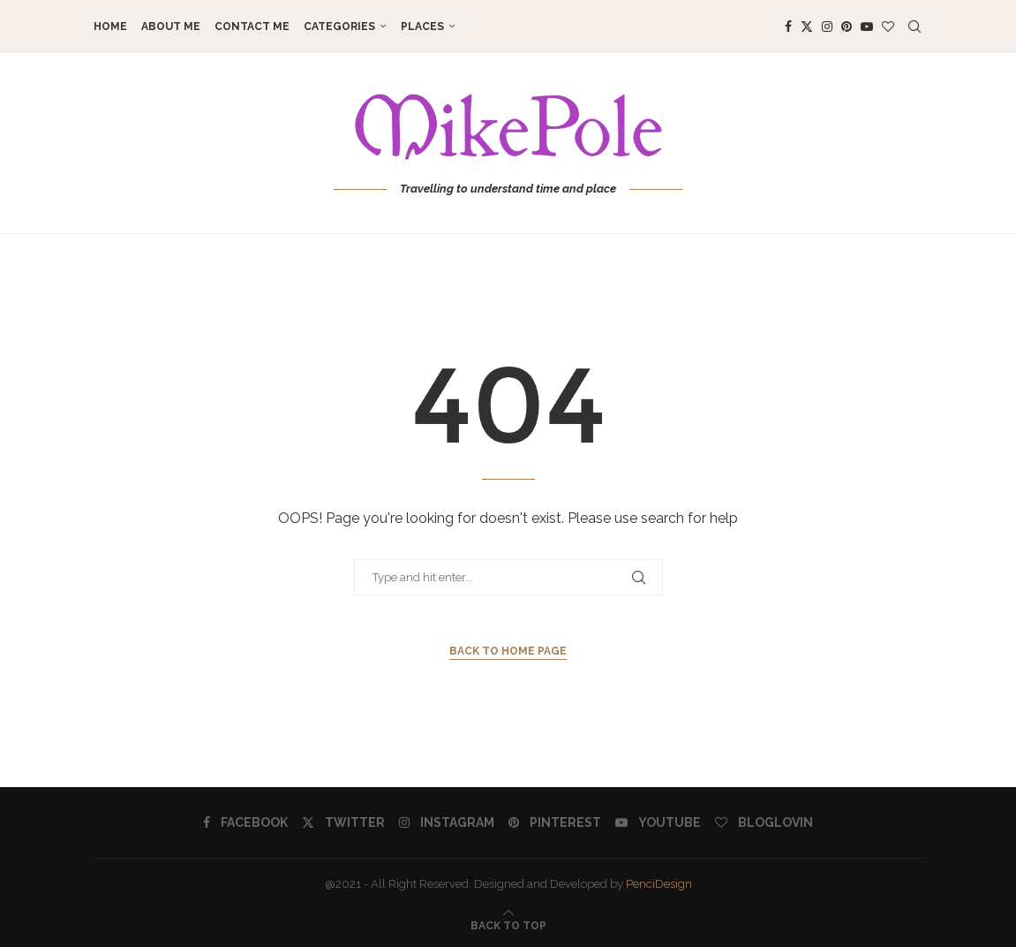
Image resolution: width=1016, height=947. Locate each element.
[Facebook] (788, 26)
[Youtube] (867, 26)
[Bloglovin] (888, 26)
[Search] (914, 26)
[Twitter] (807, 26)
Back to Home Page (508, 651)
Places (422, 26)
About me (170, 26)
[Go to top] (508, 925)
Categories (339, 26)
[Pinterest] (846, 26)
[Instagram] (827, 26)
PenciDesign (659, 883)
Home (110, 26)
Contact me (252, 26)
